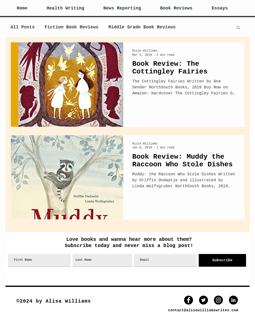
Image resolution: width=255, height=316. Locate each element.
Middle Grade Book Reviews (142, 27)
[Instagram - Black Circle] (218, 300)
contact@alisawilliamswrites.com (203, 310)
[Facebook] (188, 300)
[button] (238, 27)
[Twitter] (203, 300)
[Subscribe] (222, 260)
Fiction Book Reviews (71, 27)
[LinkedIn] (233, 300)
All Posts (22, 27)
